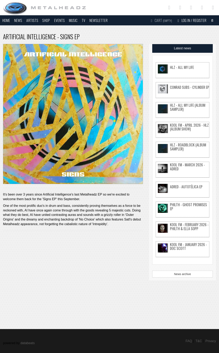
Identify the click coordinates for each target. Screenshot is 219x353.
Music (73, 20)
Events (59, 20)
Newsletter (98, 20)
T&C (198, 341)
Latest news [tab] (182, 48)
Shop (46, 20)
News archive (182, 274)
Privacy (211, 341)
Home (6, 20)
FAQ (189, 341)
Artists (32, 20)
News (18, 20)
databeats (28, 343)
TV (83, 20)
